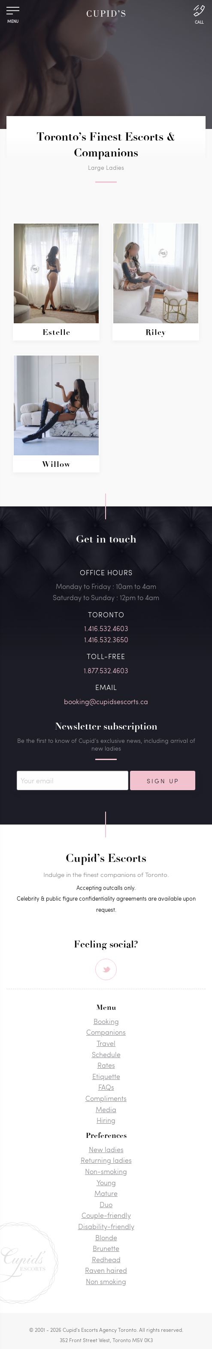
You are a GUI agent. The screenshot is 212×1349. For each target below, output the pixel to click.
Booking (106, 1021)
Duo (106, 1204)
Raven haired (106, 1270)
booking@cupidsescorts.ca (106, 701)
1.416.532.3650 (106, 639)
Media (106, 1109)
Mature (106, 1193)
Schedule (106, 1054)
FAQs (106, 1086)
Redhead (106, 1259)
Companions (106, 1031)
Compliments (106, 1098)
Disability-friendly (106, 1226)
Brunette (106, 1248)
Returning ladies (106, 1160)
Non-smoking (106, 1171)
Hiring (106, 1120)
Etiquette (106, 1076)
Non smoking (106, 1281)
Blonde (106, 1237)
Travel (106, 1043)
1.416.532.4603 (106, 628)
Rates (106, 1065)
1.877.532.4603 (106, 670)
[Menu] (12, 12)
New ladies (106, 1149)
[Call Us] (199, 14)
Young (106, 1182)
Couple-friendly (106, 1215)
